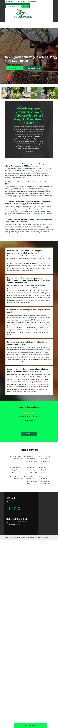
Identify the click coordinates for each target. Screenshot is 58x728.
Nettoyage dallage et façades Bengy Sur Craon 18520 (46, 479)
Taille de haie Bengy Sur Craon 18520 (17, 470)
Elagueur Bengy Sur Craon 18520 (17, 457)
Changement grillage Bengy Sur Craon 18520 (32, 458)
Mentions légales (31, 537)
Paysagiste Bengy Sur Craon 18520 (46, 470)
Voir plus (29, 434)
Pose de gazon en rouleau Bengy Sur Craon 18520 (46, 459)
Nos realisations (34, 68)
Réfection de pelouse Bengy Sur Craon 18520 (32, 470)
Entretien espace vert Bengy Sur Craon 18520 (32, 479)
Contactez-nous (14, 68)
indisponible (10, 1)
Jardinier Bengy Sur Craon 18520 (17, 477)
